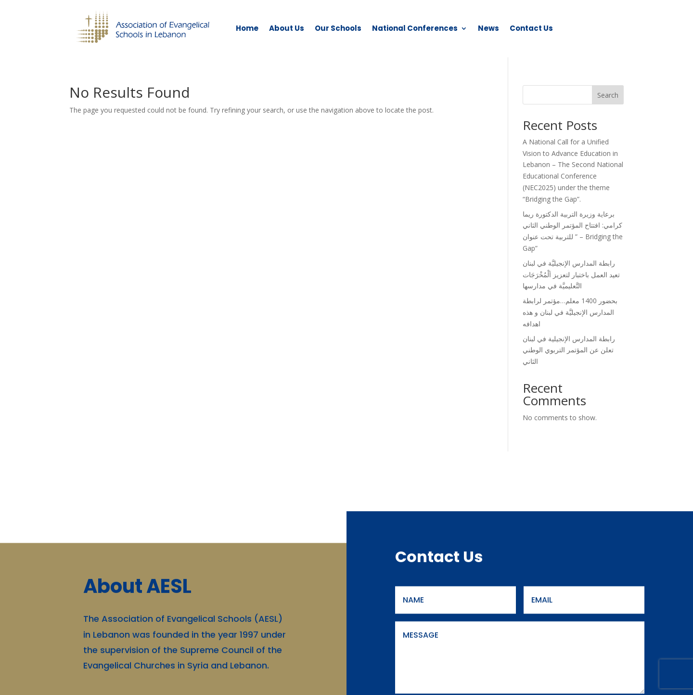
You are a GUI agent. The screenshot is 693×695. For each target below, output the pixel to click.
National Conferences (415, 28)
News (488, 28)
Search (607, 95)
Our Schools (338, 28)
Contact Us (531, 28)
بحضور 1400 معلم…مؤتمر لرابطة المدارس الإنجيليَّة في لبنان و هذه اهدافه (570, 312)
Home (247, 28)
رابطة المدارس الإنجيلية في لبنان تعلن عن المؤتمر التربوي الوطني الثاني (569, 350)
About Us (286, 28)
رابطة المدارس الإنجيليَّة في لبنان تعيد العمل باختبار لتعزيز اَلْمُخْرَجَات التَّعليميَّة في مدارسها (571, 274)
